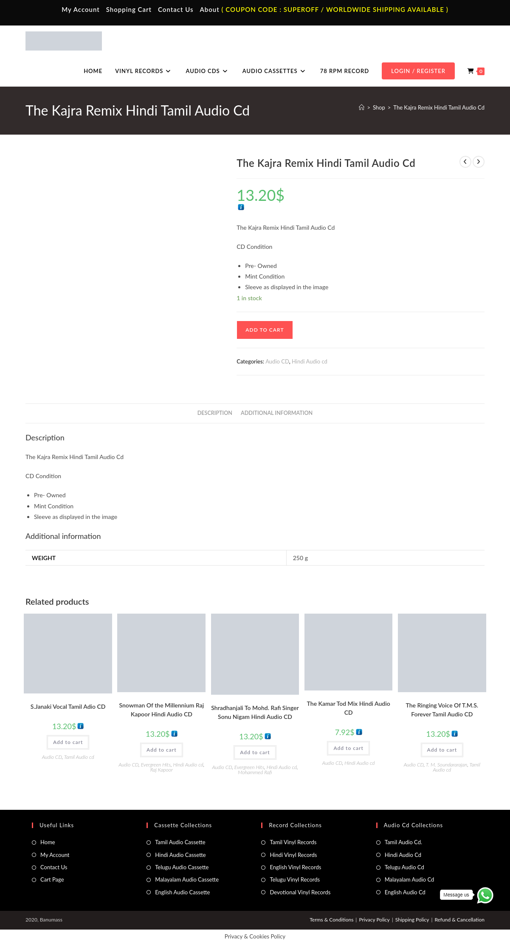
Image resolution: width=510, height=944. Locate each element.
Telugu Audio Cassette (182, 867)
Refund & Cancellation (459, 919)
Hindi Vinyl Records (293, 854)
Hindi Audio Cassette (180, 854)
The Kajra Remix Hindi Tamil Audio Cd (439, 107)
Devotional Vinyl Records (300, 892)
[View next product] (479, 162)
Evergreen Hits (156, 764)
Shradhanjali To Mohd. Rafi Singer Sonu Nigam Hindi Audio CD (255, 712)
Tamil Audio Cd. (403, 842)
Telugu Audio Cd (404, 867)
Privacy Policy (374, 919)
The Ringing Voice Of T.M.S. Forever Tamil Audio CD (442, 710)
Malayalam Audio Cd (409, 879)
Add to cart (264, 330)
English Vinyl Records (295, 867)
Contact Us (175, 9)
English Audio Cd (405, 892)
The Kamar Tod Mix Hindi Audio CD (348, 708)
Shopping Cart (129, 9)
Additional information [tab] (277, 413)
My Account (81, 9)
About (209, 9)
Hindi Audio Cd (403, 854)
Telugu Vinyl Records (295, 879)
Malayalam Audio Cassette (187, 879)
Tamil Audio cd (79, 757)
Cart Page (52, 879)
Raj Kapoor (161, 769)
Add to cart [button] (68, 742)
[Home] (361, 107)
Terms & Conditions (331, 919)
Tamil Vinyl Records (293, 842)
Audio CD (277, 361)
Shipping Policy (412, 919)
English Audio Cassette (182, 892)
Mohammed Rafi (255, 772)
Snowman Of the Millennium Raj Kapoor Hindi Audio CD (161, 710)
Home (47, 842)
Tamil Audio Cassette (180, 842)
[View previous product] (465, 162)
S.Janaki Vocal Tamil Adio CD (68, 706)
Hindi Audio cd (309, 361)
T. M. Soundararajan (447, 764)
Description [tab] (214, 413)
